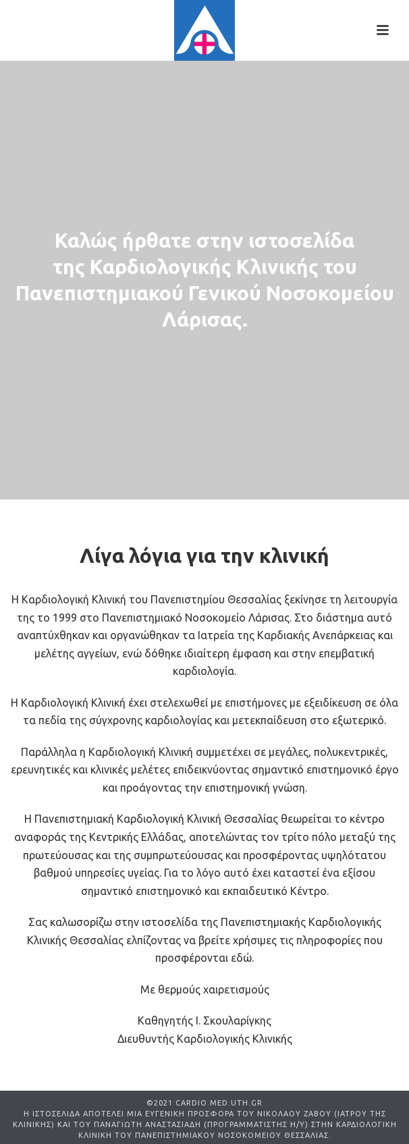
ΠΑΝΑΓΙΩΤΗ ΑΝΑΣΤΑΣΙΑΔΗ (147, 1124)
